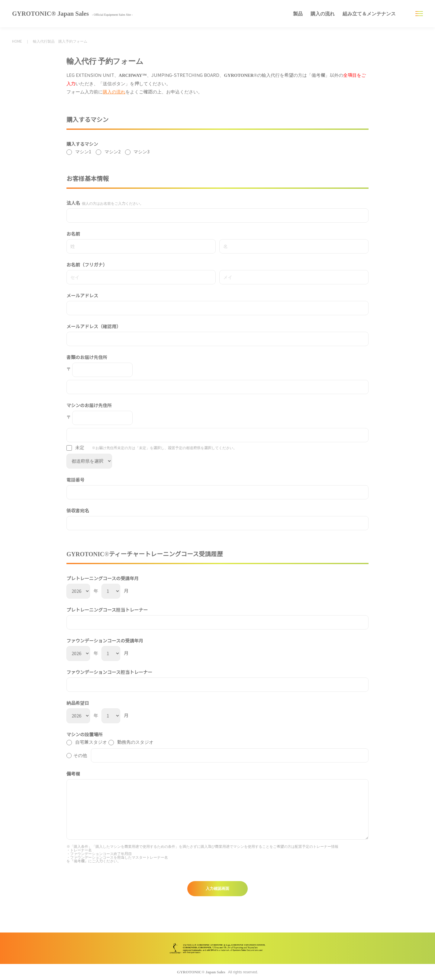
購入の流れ (323, 13)
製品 (298, 13)
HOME (17, 41)
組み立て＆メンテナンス (369, 13)
